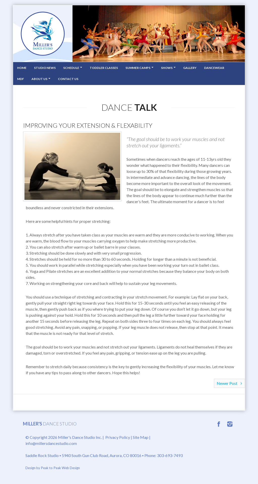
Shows (168, 68)
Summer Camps (139, 68)
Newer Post (229, 383)
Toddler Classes (104, 68)
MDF (20, 79)
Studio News (45, 68)
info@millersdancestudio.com (51, 443)
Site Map (140, 437)
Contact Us (68, 79)
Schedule (72, 68)
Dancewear (214, 68)
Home (21, 68)
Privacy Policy (117, 437)
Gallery (190, 68)
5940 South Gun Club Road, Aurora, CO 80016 (101, 455)
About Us (40, 79)
